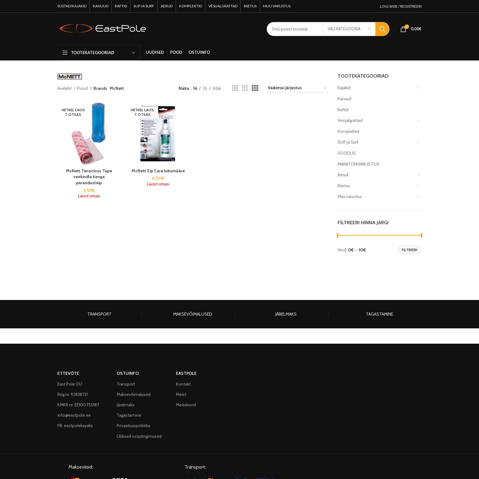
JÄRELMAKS (286, 314)
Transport (126, 384)
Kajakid (344, 87)
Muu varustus (350, 196)
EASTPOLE (186, 373)
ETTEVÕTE (68, 373)
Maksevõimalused (134, 394)
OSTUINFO (128, 373)
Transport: (195, 467)
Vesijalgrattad (350, 120)
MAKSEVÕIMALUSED (192, 314)
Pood (83, 88)
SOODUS (347, 153)
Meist (181, 394)
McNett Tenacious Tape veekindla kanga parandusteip (89, 176)
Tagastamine (129, 415)
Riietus (344, 185)
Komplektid (348, 131)
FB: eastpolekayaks (75, 425)
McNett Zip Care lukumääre (158, 171)
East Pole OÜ (69, 384)
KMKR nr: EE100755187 (78, 405)
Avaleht (64, 88)
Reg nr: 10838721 (72, 394)
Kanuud (344, 98)
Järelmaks (125, 405)
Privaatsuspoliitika (133, 425)
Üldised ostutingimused (139, 436)
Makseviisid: (80, 467)
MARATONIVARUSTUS (358, 164)
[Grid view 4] (255, 88)
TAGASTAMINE (379, 314)
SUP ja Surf (348, 142)
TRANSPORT (99, 314)
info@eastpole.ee (74, 415)
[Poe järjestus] (297, 88)
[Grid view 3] (245, 88)
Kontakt (183, 384)
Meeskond (186, 405)
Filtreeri (409, 249)
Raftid (343, 109)
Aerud (343, 174)
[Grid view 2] (235, 88)
